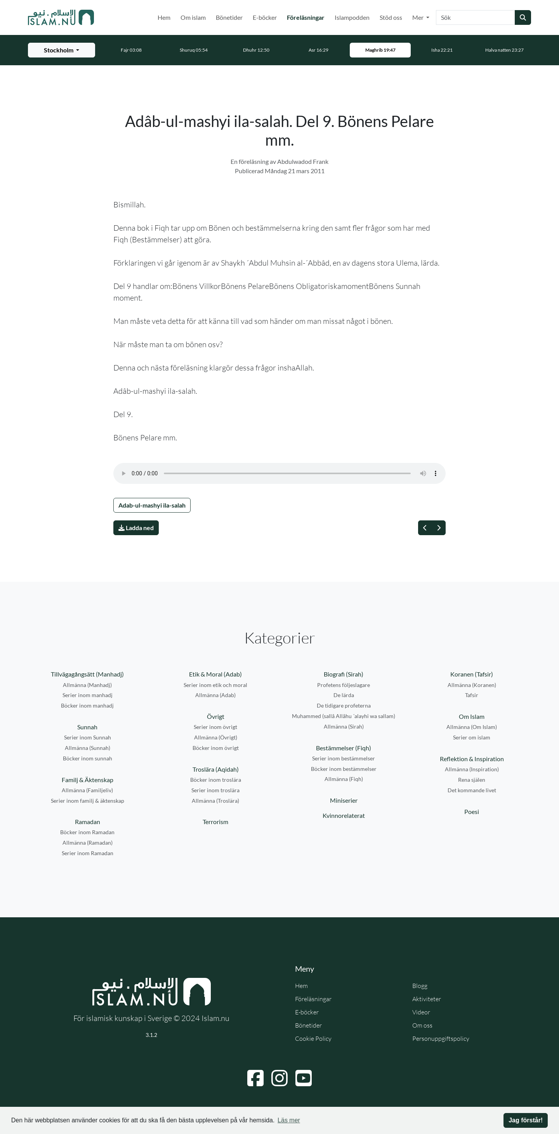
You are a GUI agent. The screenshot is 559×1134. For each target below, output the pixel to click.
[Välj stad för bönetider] (61, 50)
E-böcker (265, 17)
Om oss (422, 1025)
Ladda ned (136, 527)
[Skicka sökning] (523, 17)
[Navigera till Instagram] (279, 1078)
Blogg (419, 986)
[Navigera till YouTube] (303, 1078)
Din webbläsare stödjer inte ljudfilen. (279, 473)
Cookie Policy (313, 1038)
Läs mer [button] (289, 1120)
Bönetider (229, 17)
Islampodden (352, 17)
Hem (164, 17)
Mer (418, 17)
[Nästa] (439, 527)
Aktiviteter (426, 999)
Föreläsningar (307, 16)
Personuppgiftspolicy (440, 1038)
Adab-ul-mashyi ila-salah (152, 505)
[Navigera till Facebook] (255, 1078)
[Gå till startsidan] (61, 17)
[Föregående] (425, 527)
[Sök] (475, 17)
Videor (421, 1012)
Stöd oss (391, 17)
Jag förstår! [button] (526, 1120)
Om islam (193, 17)
